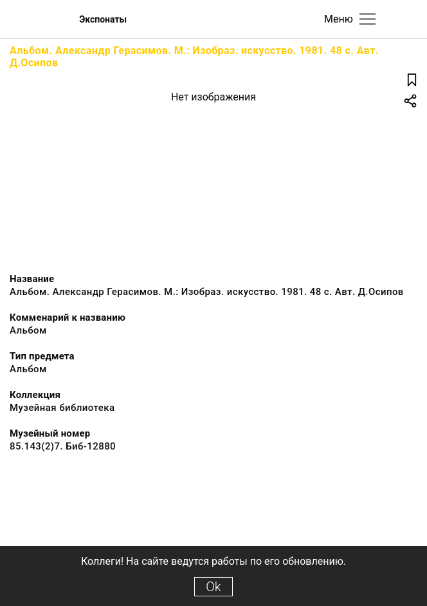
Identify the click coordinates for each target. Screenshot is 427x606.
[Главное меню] (367, 19)
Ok (213, 586)
